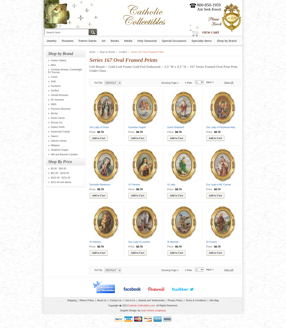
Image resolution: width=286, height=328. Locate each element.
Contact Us (115, 300)
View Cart (210, 32)
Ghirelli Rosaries (59, 95)
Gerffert (55, 90)
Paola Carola (58, 118)
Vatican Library (59, 140)
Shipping (71, 300)
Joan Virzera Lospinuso (153, 310)
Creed (54, 77)
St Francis (211, 242)
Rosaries (67, 40)
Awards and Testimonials (151, 300)
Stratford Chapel (59, 150)
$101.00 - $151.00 (60, 177)
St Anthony (95, 242)
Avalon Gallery (58, 60)
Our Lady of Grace (99, 127)
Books (115, 40)
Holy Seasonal (147, 40)
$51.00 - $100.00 (60, 173)
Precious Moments (61, 108)
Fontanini (56, 86)
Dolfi (53, 81)
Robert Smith (58, 127)
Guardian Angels (137, 127)
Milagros (55, 145)
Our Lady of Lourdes (139, 242)
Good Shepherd (175, 127)
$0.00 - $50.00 (58, 168)
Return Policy (87, 300)
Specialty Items (201, 40)
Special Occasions (174, 40)
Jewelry (51, 40)
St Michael (172, 242)
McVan (54, 113)
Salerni (54, 136)
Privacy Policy (175, 300)
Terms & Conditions (196, 300)
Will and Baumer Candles (64, 154)
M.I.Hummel (57, 99)
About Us (101, 300)
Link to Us (130, 300)
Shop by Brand (227, 40)
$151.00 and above (61, 182)
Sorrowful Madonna (99, 184)
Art (103, 40)
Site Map (214, 300)
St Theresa (134, 184)
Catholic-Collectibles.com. (142, 305)
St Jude (171, 184)
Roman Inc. (57, 122)
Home (92, 51)
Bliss (53, 65)
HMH (53, 104)
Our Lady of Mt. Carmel (218, 184)
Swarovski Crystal (60, 131)
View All (228, 82)
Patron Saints (88, 40)
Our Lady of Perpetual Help (220, 127)
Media (128, 40)
